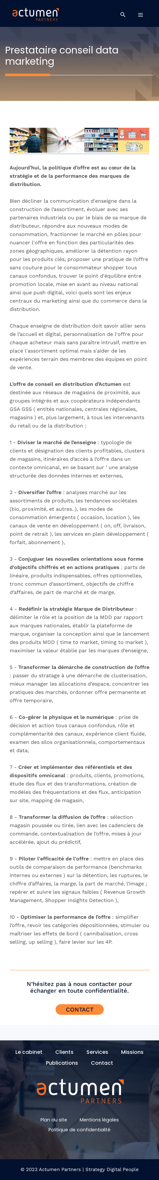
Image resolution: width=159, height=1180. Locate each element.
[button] (123, 14)
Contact (79, 1009)
